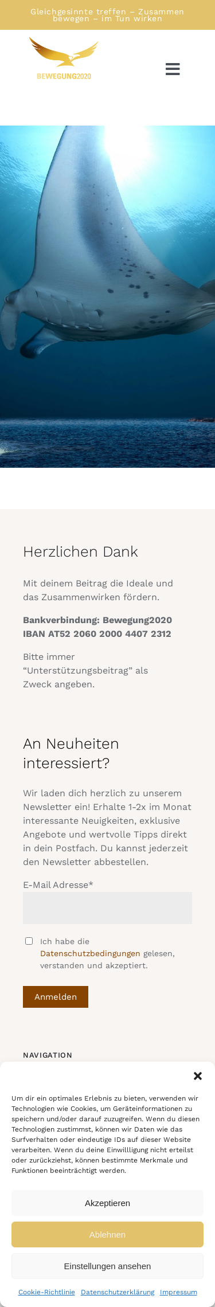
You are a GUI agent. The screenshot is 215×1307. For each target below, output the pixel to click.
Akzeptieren (107, 1203)
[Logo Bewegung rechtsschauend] (63, 39)
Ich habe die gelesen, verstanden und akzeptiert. (107, 953)
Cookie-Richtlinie (46, 1292)
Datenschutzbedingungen (90, 953)
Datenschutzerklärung (117, 1292)
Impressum (178, 1292)
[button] (198, 1076)
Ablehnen (107, 1234)
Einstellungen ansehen (107, 1266)
